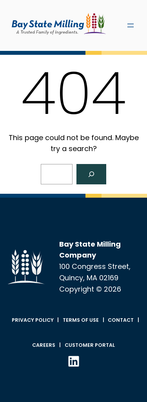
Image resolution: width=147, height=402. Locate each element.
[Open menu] (130, 25)
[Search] (91, 174)
